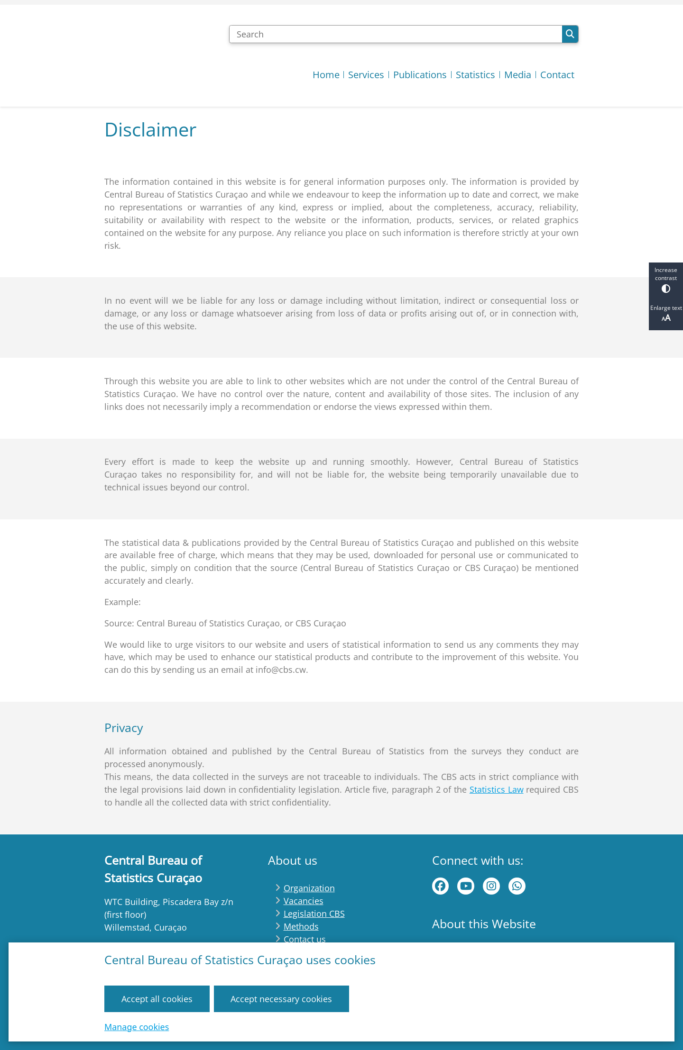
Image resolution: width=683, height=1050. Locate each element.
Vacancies (303, 900)
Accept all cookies (157, 998)
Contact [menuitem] (557, 74)
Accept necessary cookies (281, 998)
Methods (301, 926)
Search (570, 34)
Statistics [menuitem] (475, 74)
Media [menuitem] (517, 74)
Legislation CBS (314, 913)
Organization (309, 888)
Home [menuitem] (326, 74)
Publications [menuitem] (420, 74)
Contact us (305, 939)
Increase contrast (666, 279)
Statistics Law (497, 789)
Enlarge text (666, 313)
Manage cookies (136, 1026)
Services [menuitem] (366, 74)
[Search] (396, 34)
